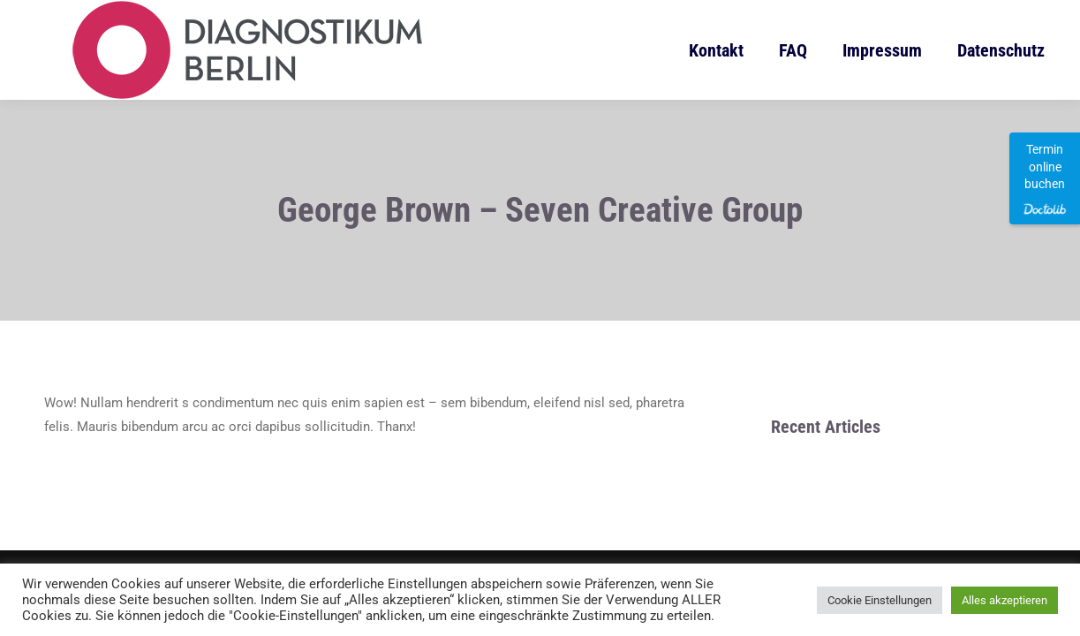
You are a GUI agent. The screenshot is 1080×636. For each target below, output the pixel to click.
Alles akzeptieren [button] (1004, 600)
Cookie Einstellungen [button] (879, 600)
